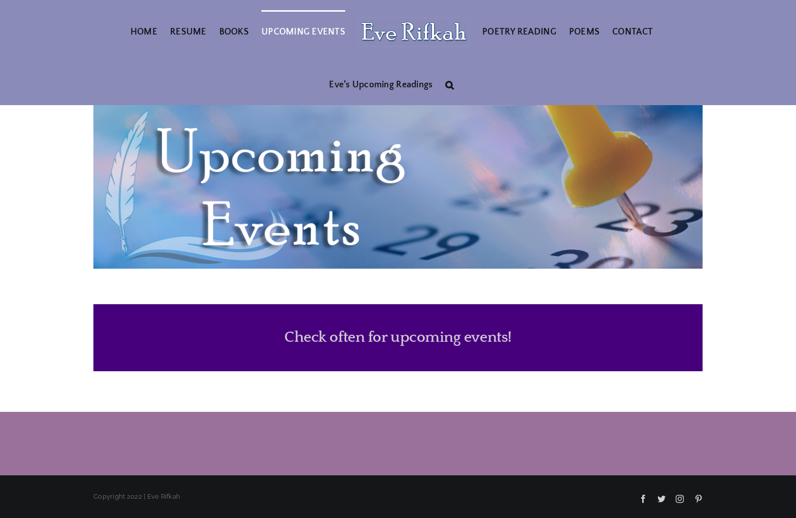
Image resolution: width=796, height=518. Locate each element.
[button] (449, 83)
